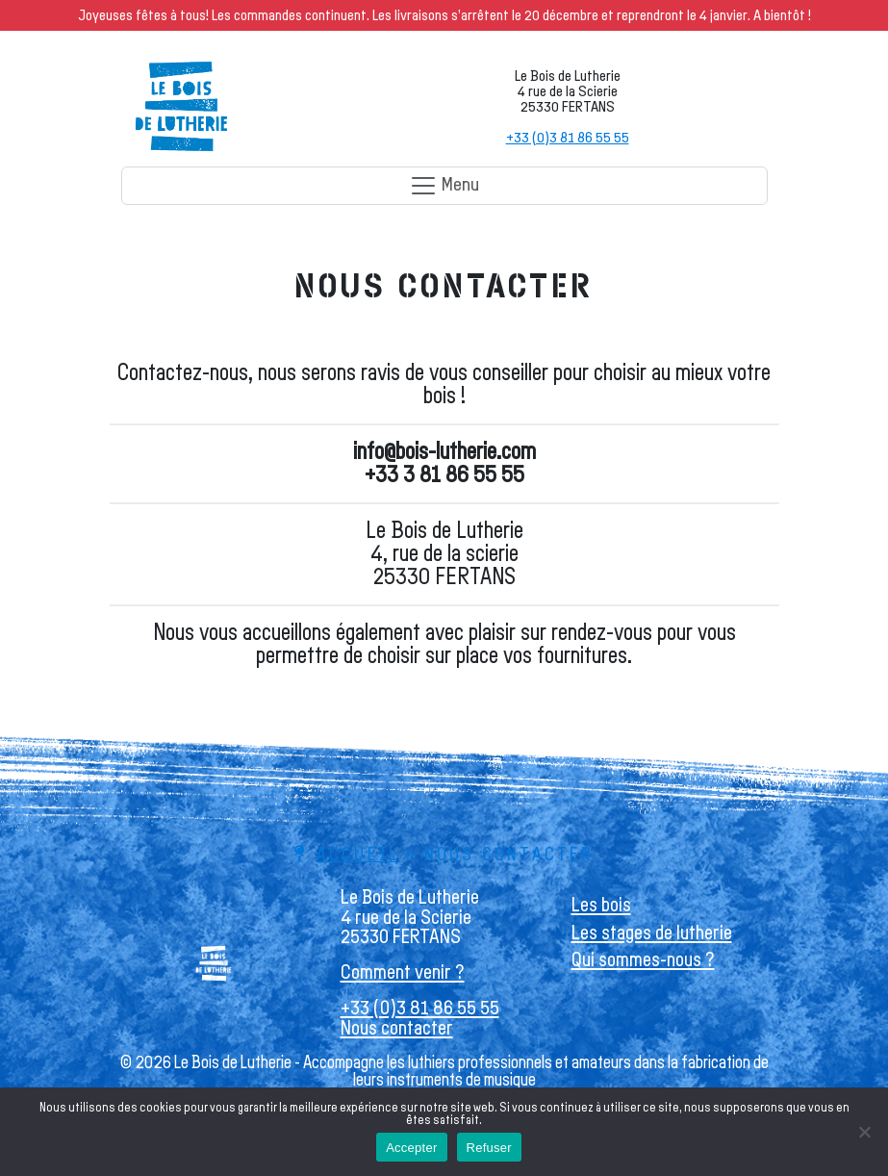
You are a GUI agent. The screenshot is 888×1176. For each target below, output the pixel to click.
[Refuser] (864, 1131)
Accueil (358, 855)
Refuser (489, 1147)
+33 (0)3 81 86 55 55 (567, 137)
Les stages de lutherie (651, 933)
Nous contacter (397, 1028)
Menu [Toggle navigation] (444, 185)
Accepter (411, 1147)
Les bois (601, 905)
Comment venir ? (403, 972)
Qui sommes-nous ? (643, 960)
